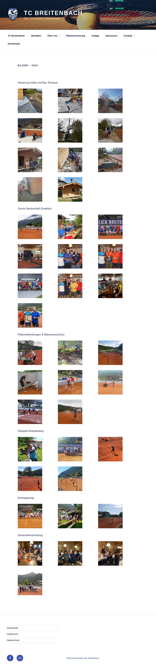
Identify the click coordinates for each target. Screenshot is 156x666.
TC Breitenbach (53, 13)
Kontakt (129, 35)
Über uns (53, 35)
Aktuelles (36, 35)
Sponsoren (111, 35)
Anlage (95, 35)
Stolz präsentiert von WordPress (83, 658)
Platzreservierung (75, 35)
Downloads (14, 43)
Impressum (12, 634)
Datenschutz (13, 640)
